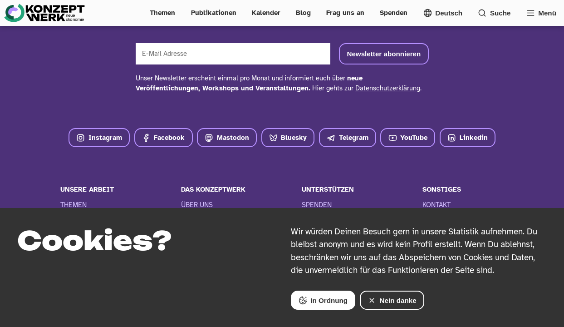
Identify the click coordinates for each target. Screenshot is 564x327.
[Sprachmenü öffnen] (443, 13)
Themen (162, 13)
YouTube (408, 138)
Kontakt (436, 205)
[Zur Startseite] (44, 13)
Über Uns (197, 205)
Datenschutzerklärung (387, 88)
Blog (303, 13)
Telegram (347, 138)
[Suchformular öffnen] (494, 13)
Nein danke (392, 300)
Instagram (99, 138)
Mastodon (227, 138)
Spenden (393, 13)
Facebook (163, 138)
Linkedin (467, 138)
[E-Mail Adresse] (233, 53)
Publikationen (213, 13)
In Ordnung (323, 300)
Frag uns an (345, 13)
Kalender (266, 13)
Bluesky (288, 138)
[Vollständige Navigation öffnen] (541, 13)
